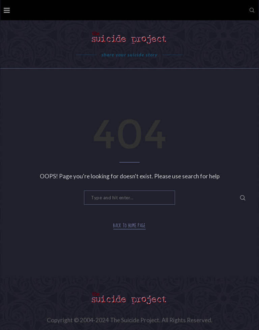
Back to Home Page (129, 226)
